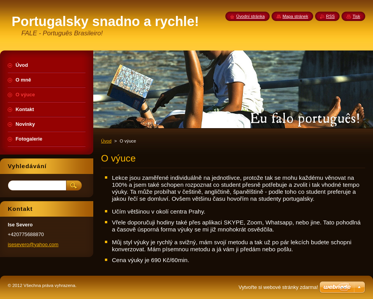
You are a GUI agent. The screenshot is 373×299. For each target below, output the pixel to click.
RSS (330, 16)
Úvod (106, 141)
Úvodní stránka (250, 16)
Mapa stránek (295, 16)
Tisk (356, 16)
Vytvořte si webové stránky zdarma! (278, 287)
